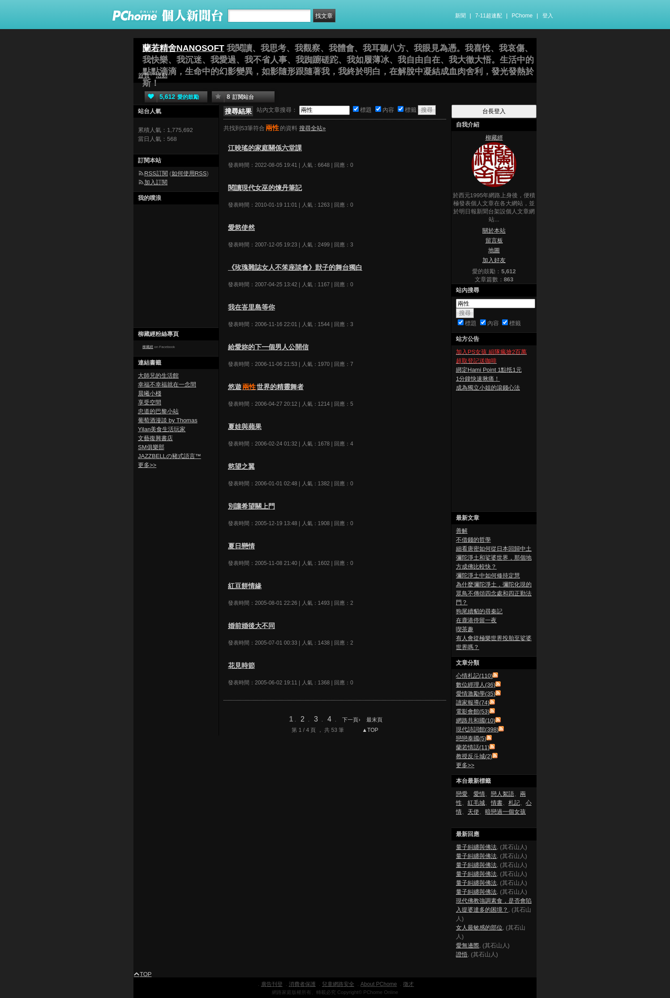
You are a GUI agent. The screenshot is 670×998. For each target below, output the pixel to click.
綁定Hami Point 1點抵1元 (489, 369)
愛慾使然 (241, 227)
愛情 (479, 793)
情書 (496, 802)
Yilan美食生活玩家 (161, 429)
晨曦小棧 (149, 393)
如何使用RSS (189, 173)
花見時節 (241, 665)
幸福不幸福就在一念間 (167, 384)
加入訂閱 (156, 182)
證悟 (462, 954)
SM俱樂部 (151, 447)
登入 (547, 16)
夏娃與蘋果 (245, 426)
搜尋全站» (312, 128)
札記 (514, 802)
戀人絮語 (502, 793)
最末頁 (374, 720)
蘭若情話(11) (473, 747)
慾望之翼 (241, 466)
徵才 (408, 984)
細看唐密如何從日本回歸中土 (494, 548)
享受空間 (149, 402)
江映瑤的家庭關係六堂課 (265, 148)
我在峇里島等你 (251, 307)
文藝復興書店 (155, 438)
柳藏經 (147, 347)
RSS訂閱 (156, 173)
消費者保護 (302, 984)
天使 (473, 811)
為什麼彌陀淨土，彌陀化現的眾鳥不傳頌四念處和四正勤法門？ (494, 593)
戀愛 (462, 793)
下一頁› (351, 720)
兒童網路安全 (338, 984)
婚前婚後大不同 (251, 625)
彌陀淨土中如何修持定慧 (488, 575)
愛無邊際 (467, 945)
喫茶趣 (464, 629)
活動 (162, 75)
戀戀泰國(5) (471, 738)
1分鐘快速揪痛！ (478, 378)
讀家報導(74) (473, 702)
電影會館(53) (473, 711)
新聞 (460, 16)
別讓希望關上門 (251, 506)
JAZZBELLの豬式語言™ (169, 456)
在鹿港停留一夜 (476, 620)
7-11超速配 (488, 16)
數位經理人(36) (475, 684)
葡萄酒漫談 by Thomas (168, 420)
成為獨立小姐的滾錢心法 (488, 387)
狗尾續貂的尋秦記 (479, 611)
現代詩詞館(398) (477, 729)
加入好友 (494, 260)
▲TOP (369, 730)
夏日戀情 (241, 546)
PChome (522, 16)
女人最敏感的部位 (479, 927)
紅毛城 (476, 802)
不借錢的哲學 (473, 539)
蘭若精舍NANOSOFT (183, 48)
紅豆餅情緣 (245, 586)
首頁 (144, 75)
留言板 (494, 240)
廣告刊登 (272, 984)
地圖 (494, 250)
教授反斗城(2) (474, 756)
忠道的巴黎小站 (158, 411)
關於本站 (494, 230)
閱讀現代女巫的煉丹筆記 (265, 187)
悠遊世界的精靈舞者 (266, 387)
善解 (462, 530)
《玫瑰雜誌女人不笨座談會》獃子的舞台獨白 (295, 267)
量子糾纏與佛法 (476, 847)
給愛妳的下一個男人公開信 (268, 347)
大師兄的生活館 (158, 375)
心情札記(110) (474, 675)
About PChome (379, 984)
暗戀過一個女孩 (505, 811)
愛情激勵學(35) (475, 693)
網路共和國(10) (475, 720)
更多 (465, 765)
